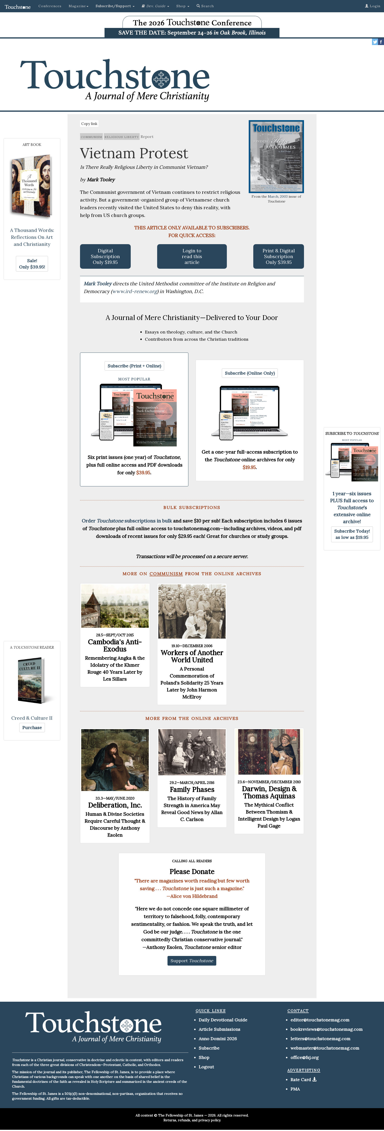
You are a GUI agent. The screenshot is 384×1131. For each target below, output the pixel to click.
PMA (295, 1089)
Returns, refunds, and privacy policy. (192, 1120)
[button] (115, 6)
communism (91, 136)
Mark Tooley (98, 284)
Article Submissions (219, 1029)
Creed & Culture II (32, 718)
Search (205, 6)
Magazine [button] (78, 6)
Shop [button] (182, 6)
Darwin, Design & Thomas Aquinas (269, 792)
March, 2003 (278, 196)
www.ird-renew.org (134, 291)
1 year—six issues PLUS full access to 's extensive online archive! (352, 507)
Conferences (50, 6)
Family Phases (192, 789)
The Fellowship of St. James (180, 1115)
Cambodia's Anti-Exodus (115, 646)
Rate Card (301, 1079)
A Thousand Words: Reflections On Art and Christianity (32, 237)
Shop (204, 1057)
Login (372, 6)
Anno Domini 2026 (218, 1038)
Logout (206, 1067)
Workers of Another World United (192, 656)
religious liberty (122, 136)
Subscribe (209, 1048)
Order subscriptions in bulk (127, 521)
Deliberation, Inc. (115, 805)
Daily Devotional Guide (223, 1020)
